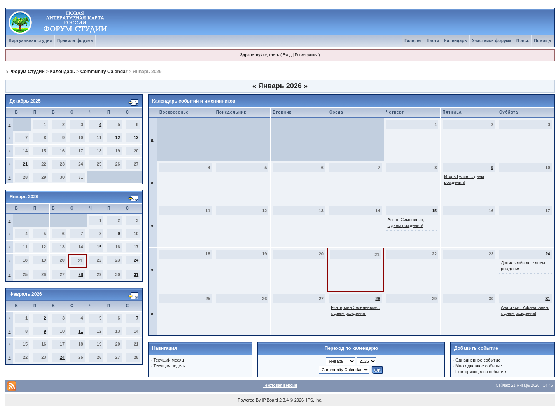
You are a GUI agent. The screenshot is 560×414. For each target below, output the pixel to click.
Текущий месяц (168, 360)
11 (80, 331)
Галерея (413, 40)
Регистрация (306, 55)
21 (25, 164)
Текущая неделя (169, 365)
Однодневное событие (477, 360)
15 (99, 247)
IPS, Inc (313, 400)
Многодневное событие (478, 365)
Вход (287, 55)
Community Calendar (104, 71)
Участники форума (491, 40)
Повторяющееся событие (480, 371)
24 (136, 260)
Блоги (433, 40)
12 (117, 137)
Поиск (522, 40)
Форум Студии (28, 71)
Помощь (542, 40)
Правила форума (75, 40)
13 (136, 137)
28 (80, 274)
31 (136, 274)
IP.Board (270, 400)
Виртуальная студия (30, 40)
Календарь (455, 40)
